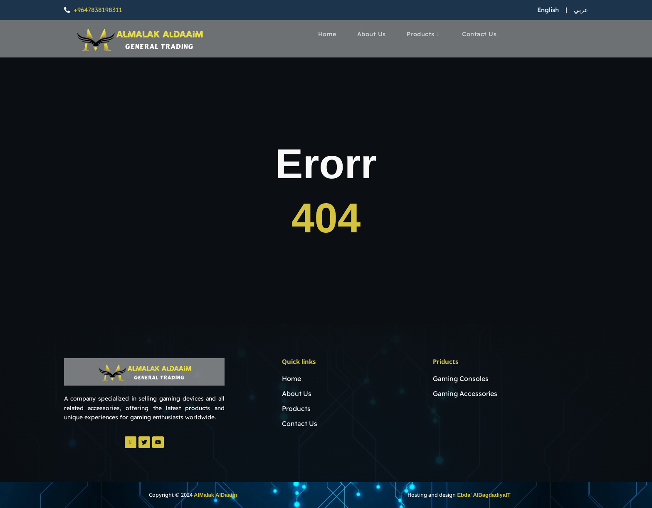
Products (423, 35)
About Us (371, 34)
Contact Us (480, 34)
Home (326, 34)
